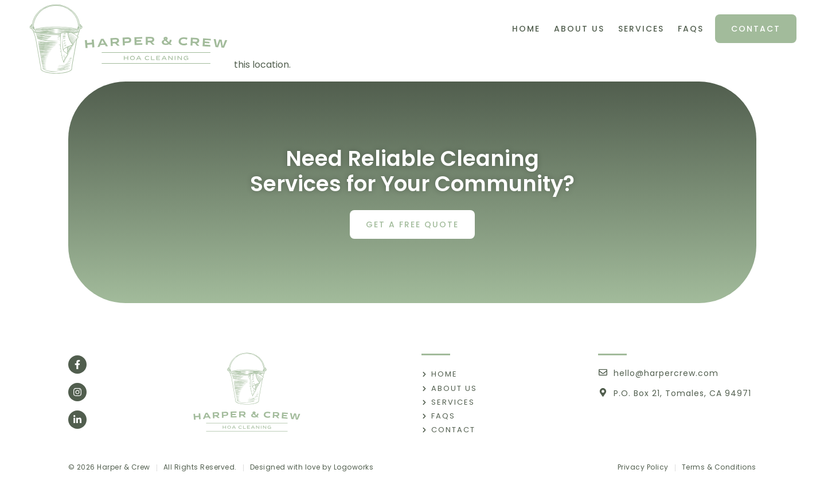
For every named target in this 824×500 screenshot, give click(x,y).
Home (526, 28)
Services (641, 28)
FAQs (691, 28)
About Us (579, 28)
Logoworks (354, 467)
